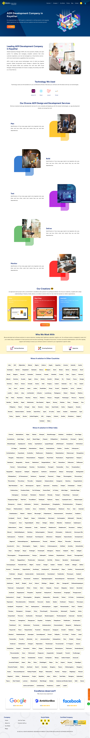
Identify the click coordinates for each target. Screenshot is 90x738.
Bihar (29, 662)
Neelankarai (35, 462)
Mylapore (79, 457)
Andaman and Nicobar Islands (64, 681)
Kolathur (59, 448)
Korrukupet (24, 495)
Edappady (64, 588)
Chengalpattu (56, 504)
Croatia (61, 374)
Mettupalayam (52, 509)
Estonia (43, 379)
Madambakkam (60, 453)
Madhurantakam (18, 509)
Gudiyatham (10, 648)
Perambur (32, 467)
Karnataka (44, 667)
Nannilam (79, 616)
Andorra (44, 365)
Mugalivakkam (70, 457)
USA (42, 416)
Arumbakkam (10, 439)
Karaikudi (11, 592)
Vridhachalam (41, 518)
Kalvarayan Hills (78, 532)
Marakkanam (48, 648)
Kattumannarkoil (58, 513)
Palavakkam (61, 462)
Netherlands (30, 402)
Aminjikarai (69, 434)
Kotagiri (45, 564)
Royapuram (19, 471)
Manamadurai (57, 592)
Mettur (28, 588)
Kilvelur (12, 560)
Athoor (38, 522)
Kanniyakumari (79, 536)
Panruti (19, 518)
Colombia (53, 374)
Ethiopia (57, 379)
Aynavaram (46, 485)
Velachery (68, 481)
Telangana (71, 676)
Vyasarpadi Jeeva (66, 499)
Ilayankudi (38, 592)
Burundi (22, 374)
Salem (41, 588)
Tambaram (33, 476)
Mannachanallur (64, 606)
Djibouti (8, 379)
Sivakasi (40, 657)
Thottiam (80, 606)
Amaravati (75, 657)
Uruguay (48, 416)
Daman (82, 681)
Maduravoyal (70, 453)
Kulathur (70, 569)
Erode (35, 527)
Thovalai (45, 541)
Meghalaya (72, 671)
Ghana (16, 383)
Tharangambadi (78, 555)
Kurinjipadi (11, 518)
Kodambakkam (50, 448)
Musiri (73, 606)
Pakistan (62, 402)
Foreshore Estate (25, 490)
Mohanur (57, 560)
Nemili (17, 583)
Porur (67, 467)
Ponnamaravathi (79, 569)
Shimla (22, 667)
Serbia (63, 407)
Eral (20, 625)
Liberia (16, 393)
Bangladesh (25, 369)
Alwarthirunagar (51, 434)
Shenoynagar (69, 471)
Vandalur (27, 509)
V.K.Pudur (71, 597)
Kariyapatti (59, 653)
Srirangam (28, 611)
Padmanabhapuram (23, 541)
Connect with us (22, 723)
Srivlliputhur (48, 657)
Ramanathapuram (59, 578)
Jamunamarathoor (45, 639)
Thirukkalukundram (68, 504)
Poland (20, 407)
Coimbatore (42, 509)
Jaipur (48, 676)
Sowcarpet (75, 495)
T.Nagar (58, 476)
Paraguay (75, 402)
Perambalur (16, 569)
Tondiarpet (41, 499)
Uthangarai (50, 550)
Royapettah (10, 471)
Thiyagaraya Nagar (13, 499)
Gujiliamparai (77, 522)
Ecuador (23, 379)
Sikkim (55, 676)
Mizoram (80, 671)
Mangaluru (79, 667)
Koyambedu (21, 453)
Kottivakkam (79, 443)
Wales (48, 421)
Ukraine (25, 416)
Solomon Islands (19, 411)
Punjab (34, 676)
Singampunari (20, 592)
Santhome (44, 471)
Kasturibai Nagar (75, 490)
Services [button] (49, 3)
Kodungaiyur (15, 495)
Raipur (51, 662)
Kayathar (40, 620)
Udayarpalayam (45, 504)
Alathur (81, 564)
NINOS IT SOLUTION (46, 731)
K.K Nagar (14, 448)
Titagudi (26, 518)
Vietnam (56, 416)
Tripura (8, 681)
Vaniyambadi (11, 616)
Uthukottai (29, 639)
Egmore (81, 439)
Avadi (28, 439)
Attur (58, 583)
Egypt (29, 379)
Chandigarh (78, 662)
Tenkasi (63, 597)
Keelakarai (36, 578)
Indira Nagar (64, 490)
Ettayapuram (31, 620)
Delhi (76, 681)
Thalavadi (50, 532)
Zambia (63, 416)
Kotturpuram (75, 448)
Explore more (45, 324)
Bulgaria (15, 374)
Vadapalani (39, 481)
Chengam (30, 643)
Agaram (38, 485)
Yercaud (56, 588)
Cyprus (73, 374)
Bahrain (18, 369)
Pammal (12, 467)
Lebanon (79, 388)
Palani (20, 527)
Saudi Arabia (55, 407)
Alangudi (20, 574)
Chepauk (45, 439)
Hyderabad (80, 676)
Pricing (68, 3)
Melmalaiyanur (59, 648)
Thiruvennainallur (14, 653)
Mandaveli (42, 495)
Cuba (67, 374)
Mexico (35, 397)
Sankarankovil (10, 597)
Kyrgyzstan (65, 388)
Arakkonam (10, 583)
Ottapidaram (57, 620)
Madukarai (61, 509)
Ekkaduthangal (11, 443)
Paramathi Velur (22, 564)
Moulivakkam (59, 457)
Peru (82, 402)
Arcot (30, 583)
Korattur (67, 448)
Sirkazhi (69, 555)
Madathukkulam (20, 634)
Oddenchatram (12, 527)
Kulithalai (62, 546)
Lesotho (10, 393)
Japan (28, 388)
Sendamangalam (75, 560)
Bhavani (9, 532)
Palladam (71, 629)
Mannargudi (39, 616)
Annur (34, 509)
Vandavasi (12, 643)
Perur (68, 509)
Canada (46, 374)
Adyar (27, 434)
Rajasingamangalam (47, 578)
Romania (40, 407)
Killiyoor (60, 541)
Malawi (65, 393)
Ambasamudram (46, 625)
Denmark (80, 374)
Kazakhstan (43, 388)
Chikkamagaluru (69, 667)
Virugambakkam (77, 481)
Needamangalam (49, 616)
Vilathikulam (66, 620)
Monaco (49, 397)
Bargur (24, 550)
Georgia (82, 379)
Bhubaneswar (25, 676)
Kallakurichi (68, 532)
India (9, 365)
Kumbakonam (80, 597)
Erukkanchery (14, 490)
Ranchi (37, 667)
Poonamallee (59, 467)
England (78, 416)
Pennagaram (12, 522)
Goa (57, 662)
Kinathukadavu (13, 513)
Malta (12, 397)
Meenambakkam (31, 457)
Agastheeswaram (35, 541)
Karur (18, 546)
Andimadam (27, 504)
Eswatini (49, 379)
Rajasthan (41, 676)
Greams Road (46, 490)
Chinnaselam (59, 532)
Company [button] (55, 3)
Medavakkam (20, 457)
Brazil (81, 369)
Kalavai (37, 583)
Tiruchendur (36, 625)
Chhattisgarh (43, 662)
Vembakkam (21, 643)
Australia (73, 365)
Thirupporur (79, 504)
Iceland (57, 383)
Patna (35, 662)
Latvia (72, 388)
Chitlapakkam (54, 439)
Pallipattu (57, 634)
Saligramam (35, 471)
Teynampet (42, 476)
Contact (76, 3)
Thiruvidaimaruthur (21, 602)
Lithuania (39, 393)
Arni (36, 639)
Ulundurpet (29, 536)
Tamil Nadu (62, 676)
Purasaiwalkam (76, 467)
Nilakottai (59, 522)
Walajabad (58, 536)
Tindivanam (69, 648)
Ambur (80, 611)
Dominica (15, 379)
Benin (54, 369)
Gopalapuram (21, 443)
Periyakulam (19, 606)
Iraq (75, 383)
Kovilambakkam (10, 453)
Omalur (35, 588)
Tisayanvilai (12, 629)
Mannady (50, 495)
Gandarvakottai (29, 574)
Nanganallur (19, 462)
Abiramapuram (29, 485)
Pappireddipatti (29, 522)
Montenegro (65, 397)
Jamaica (22, 388)
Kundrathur (30, 453)
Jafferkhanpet (59, 443)
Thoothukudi (12, 625)
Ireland (81, 383)
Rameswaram (70, 578)
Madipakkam (49, 453)
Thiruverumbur (54, 611)
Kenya (50, 388)
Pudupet (57, 495)
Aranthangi (36, 569)
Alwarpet (41, 434)
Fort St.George (36, 490)
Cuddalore (78, 513)
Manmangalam (26, 546)
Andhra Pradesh (66, 657)
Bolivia (67, 369)
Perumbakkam (41, 467)
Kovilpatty (48, 620)
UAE (15, 365)
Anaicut (78, 643)
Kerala (9, 671)
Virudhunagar (76, 653)
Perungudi (50, 467)
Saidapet (26, 471)
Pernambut (26, 648)
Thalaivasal (10, 588)
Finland (68, 379)
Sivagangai (67, 592)
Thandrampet (49, 643)
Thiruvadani (80, 578)
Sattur (23, 657)
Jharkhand (29, 667)
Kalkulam (52, 541)
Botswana (74, 369)
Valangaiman (21, 620)
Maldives (80, 393)
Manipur (64, 671)
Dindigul (45, 522)
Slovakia (78, 407)
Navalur (27, 462)
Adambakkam (19, 434)
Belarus (41, 369)
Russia (47, 407)
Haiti (43, 383)
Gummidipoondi (40, 634)
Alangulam (37, 597)
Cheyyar (78, 639)
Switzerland (73, 411)
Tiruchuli (67, 653)
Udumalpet (31, 634)
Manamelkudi (55, 569)
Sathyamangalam (40, 532)
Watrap (57, 657)
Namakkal (65, 560)
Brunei (8, 374)
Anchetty (70, 546)
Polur (64, 639)
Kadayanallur (46, 597)
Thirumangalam (67, 476)
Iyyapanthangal (49, 443)
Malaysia (72, 393)
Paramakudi (27, 578)
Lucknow (25, 681)
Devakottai (79, 588)
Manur (20, 629)
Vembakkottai (31, 657)
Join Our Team (21, 720)
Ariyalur (19, 504)
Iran (70, 383)
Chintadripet (71, 485)
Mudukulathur (17, 578)
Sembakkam (53, 471)
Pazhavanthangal (22, 467)
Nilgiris (31, 564)
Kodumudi (43, 527)
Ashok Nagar (20, 439)
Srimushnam (69, 513)
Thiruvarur (20, 616)
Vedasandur (28, 527)
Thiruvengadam (27, 597)
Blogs (6, 728)
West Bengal (43, 681)
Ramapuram (11, 504)
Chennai (11, 434)
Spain (44, 411)
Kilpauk (41, 448)
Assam (23, 662)
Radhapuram (77, 625)
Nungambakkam (46, 462)
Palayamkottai (28, 629)
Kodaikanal (68, 522)
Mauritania (20, 397)
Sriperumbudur (68, 536)
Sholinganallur (79, 471)
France (75, 379)
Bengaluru (52, 667)
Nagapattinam (21, 560)
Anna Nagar (78, 434)
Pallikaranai (80, 462)
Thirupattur (30, 592)
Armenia (65, 365)
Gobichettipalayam (19, 532)
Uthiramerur (49, 536)
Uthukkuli (11, 634)
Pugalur (35, 546)
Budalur (48, 602)
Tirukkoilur (21, 536)
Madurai (58, 550)
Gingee (40, 648)
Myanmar (81, 397)
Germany (9, 383)
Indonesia (64, 383)
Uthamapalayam (46, 606)
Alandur (34, 434)
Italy (10, 388)
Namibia (8, 402)
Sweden (65, 411)
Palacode (79, 518)
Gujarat (63, 662)
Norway (55, 402)
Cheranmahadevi (58, 625)
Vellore (34, 648)
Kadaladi (78, 574)
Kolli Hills (49, 560)
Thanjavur (71, 602)
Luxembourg (48, 393)
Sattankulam (27, 625)
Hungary (49, 383)
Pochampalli (41, 550)
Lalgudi (55, 606)
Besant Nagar (36, 439)
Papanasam (10, 602)
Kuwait (57, 388)
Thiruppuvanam (77, 592)
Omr (21, 485)
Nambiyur (30, 532)
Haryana (70, 662)
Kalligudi (79, 550)
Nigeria (48, 402)
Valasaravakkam (49, 481)
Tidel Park (23, 499)
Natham (52, 522)
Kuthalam (51, 555)
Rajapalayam (15, 657)
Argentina (57, 365)
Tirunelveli (37, 629)
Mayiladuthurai (60, 555)
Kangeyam (55, 629)
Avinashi (63, 629)
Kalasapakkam (56, 639)
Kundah (67, 564)
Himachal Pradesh (12, 667)
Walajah (52, 583)
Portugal (27, 407)
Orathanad (63, 602)
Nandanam (10, 462)
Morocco (74, 397)
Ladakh (58, 685)
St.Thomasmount (23, 476)
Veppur (33, 518)
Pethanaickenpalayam (77, 583)
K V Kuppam (69, 643)
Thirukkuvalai (31, 560)
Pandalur (60, 564)
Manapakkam (80, 453)
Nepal (22, 402)
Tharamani (50, 476)
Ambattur (60, 434)
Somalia (29, 411)
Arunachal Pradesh (14, 662)
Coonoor (38, 564)
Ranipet (24, 583)
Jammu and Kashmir (28, 685)
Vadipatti (65, 550)
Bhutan (61, 369)
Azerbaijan (10, 369)
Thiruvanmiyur (78, 476)
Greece (23, 383)
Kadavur (42, 546)
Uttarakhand (33, 681)
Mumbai (57, 671)
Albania (30, 365)
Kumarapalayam (11, 564)
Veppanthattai (26, 569)
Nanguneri (68, 625)
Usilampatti (43, 555)
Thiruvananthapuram (19, 671)
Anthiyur (79, 527)
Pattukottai (32, 602)
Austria (80, 365)
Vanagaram (59, 481)
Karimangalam (61, 518)
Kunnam (8, 569)
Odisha (17, 676)
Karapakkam (69, 443)
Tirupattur (72, 611)
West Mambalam (13, 485)
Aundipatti (10, 606)
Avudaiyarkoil (45, 569)
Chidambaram (47, 513)
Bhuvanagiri (38, 513)
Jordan (35, 388)
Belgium (48, 369)
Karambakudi (51, 574)
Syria (80, 411)
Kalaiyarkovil (47, 592)
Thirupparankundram (23, 555)
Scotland (42, 421)
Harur (20, 522)
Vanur (23, 653)
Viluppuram (41, 653)
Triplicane (49, 499)
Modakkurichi (52, 527)
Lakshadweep (40, 685)
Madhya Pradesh (31, 671)
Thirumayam (70, 574)
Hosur (10, 550)
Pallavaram (71, 462)
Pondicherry (50, 685)
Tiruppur (78, 629)
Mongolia (57, 397)
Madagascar (57, 393)
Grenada (30, 383)
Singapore (70, 407)
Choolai (79, 485)
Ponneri (50, 634)
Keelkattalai (23, 448)
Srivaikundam (76, 620)
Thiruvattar (68, 541)
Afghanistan (22, 365)
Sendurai (36, 504)
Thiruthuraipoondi (61, 616)
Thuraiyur (10, 611)
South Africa (37, 411)
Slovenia (10, 411)
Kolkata (51, 681)
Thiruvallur (30, 481)
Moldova (42, 397)
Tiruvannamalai (59, 643)
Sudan (58, 411)
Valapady (48, 588)
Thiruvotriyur (21, 481)
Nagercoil (12, 541)
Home (6, 720)
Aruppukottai (50, 653)
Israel (15, 388)
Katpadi (18, 648)
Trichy (35, 611)
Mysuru (60, 667)
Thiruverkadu (11, 481)
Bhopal (41, 671)
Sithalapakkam (12, 476)
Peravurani (40, 602)
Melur (72, 550)
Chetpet (63, 485)
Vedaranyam (41, 560)
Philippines (12, 407)
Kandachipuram (79, 648)
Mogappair (41, 457)
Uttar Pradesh (16, 681)
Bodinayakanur (35, 606)
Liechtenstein (30, 393)
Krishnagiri (32, 550)
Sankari (72, 588)
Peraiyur (34, 555)
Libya (22, 393)
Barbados (34, 369)
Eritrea (36, 379)
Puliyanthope (66, 495)
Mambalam (33, 495)
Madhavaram (39, 453)
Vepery (57, 499)
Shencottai (56, 597)
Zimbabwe (71, 416)
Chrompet (73, 439)
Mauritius (28, 397)
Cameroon (38, 374)
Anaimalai (81, 509)
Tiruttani (73, 634)
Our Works (62, 3)
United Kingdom (34, 416)
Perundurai (71, 527)
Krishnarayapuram (52, 546)
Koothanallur (29, 616)
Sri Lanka (51, 411)
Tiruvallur (21, 639)
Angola (50, 365)
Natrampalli (64, 611)
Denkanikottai (79, 546)
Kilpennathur (39, 643)
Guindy (30, 443)
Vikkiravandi (31, 653)
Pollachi (22, 513)
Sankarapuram (11, 536)
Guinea (37, 383)
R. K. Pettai (65, 634)
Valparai (29, 513)
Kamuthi (8, 578)
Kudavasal (71, 616)
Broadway (55, 485)
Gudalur (53, 564)
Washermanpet (78, 499)
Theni (27, 606)
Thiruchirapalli (43, 611)
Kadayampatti (20, 588)
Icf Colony (55, 490)
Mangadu (11, 457)
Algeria (37, 365)
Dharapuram (46, 629)
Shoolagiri (17, 550)
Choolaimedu (64, 439)
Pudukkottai (61, 574)
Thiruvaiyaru (80, 602)
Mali (7, 397)
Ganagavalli (65, 583)
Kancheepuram (39, 536)
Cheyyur (8, 509)
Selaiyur (61, 471)
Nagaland (10, 676)
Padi (54, 462)
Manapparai (19, 611)
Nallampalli (71, 518)
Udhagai (74, 564)
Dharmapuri (51, 518)
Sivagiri (19, 597)
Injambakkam (38, 443)
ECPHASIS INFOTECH (67, 731)
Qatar (33, 407)
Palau (68, 402)
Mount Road (50, 457)
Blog (72, 3)
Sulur (74, 509)
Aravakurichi (10, 546)
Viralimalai (12, 574)
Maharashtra (49, 671)
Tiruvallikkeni (32, 499)
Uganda (18, 416)
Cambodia (30, 374)
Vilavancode (77, 541)
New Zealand (39, 402)
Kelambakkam (32, 448)
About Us (7, 723)
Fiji (62, 379)
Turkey (11, 416)
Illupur (63, 569)
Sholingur (44, 583)
